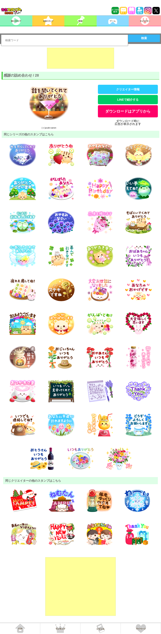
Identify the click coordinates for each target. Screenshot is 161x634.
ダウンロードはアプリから (128, 111)
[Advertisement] (80, 58)
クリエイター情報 (128, 89)
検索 (144, 38)
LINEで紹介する (128, 99)
